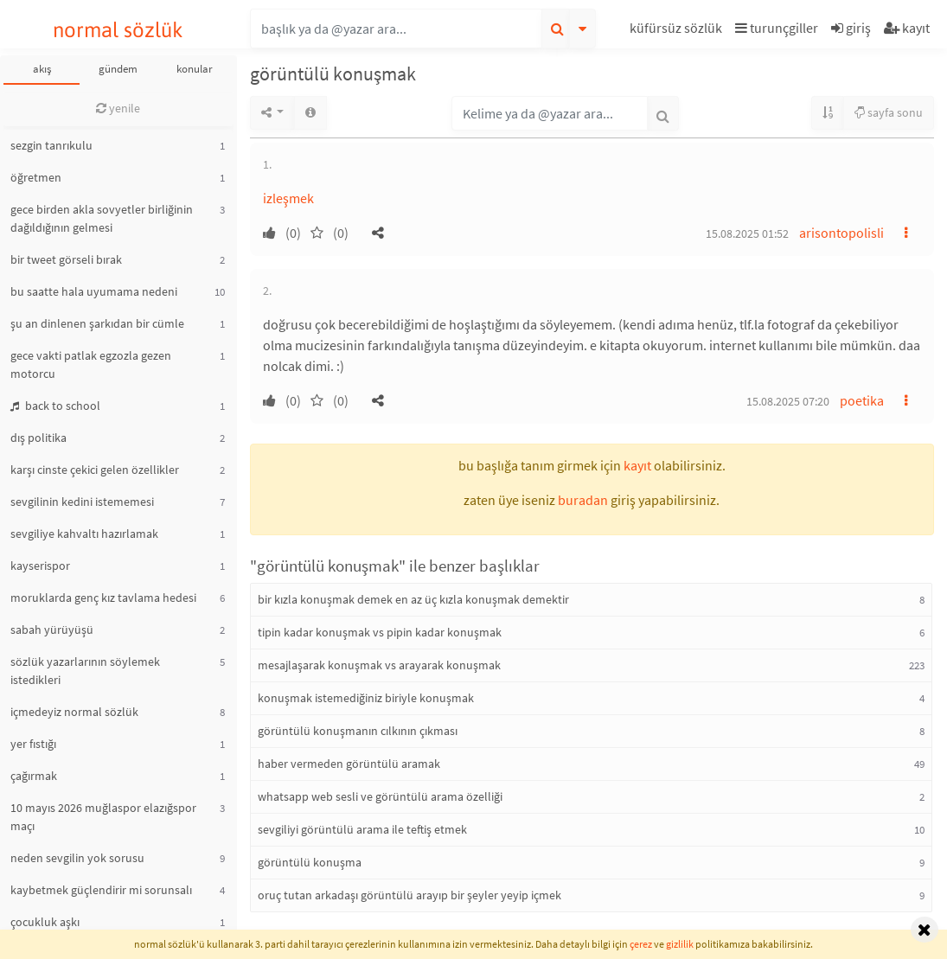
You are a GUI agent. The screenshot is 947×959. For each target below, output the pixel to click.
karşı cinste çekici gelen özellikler (94, 469)
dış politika (38, 437)
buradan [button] (583, 499)
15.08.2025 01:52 (747, 233)
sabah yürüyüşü (51, 629)
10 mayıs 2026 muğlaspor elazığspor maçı (103, 817)
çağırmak (33, 775)
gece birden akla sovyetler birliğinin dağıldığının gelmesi (101, 218)
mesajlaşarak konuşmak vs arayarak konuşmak (379, 665)
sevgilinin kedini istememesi (82, 501)
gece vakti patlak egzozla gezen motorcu (90, 364)
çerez (641, 943)
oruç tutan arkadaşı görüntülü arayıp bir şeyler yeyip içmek (409, 895)
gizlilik (680, 943)
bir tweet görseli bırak (66, 259)
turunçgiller (776, 27)
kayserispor (40, 565)
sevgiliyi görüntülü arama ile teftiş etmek (362, 829)
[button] (678, 30)
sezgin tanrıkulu (51, 145)
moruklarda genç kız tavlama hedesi (103, 597)
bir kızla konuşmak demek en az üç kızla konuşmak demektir (413, 599)
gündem (118, 68)
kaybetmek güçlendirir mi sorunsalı (101, 890)
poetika (862, 400)
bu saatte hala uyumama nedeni (93, 291)
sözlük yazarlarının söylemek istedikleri (85, 670)
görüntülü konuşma (310, 862)
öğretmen (35, 177)
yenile (118, 108)
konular (194, 68)
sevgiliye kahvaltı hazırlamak (84, 533)
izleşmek (288, 198)
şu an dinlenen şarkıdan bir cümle (97, 323)
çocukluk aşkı (45, 922)
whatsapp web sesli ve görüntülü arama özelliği (380, 796)
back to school (55, 405)
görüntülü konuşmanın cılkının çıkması (358, 730)
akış (42, 68)
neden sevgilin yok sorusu (77, 858)
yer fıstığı (33, 743)
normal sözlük (118, 30)
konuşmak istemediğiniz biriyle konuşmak (366, 698)
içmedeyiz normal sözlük (74, 711)
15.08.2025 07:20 (787, 401)
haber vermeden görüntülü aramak (349, 763)
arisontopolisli (841, 232)
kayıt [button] (637, 465)
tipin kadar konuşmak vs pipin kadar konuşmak (380, 632)
